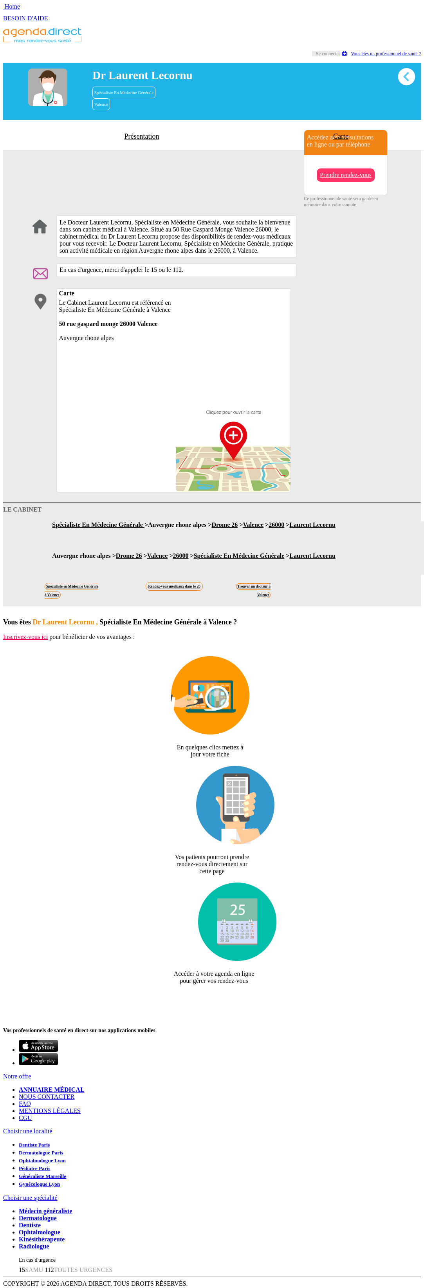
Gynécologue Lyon (39, 1184)
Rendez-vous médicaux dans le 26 (174, 586)
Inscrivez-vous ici (25, 636)
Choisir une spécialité (30, 1197)
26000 (276, 524)
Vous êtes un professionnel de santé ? (381, 53)
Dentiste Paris (34, 1145)
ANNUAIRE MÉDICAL (52, 1089)
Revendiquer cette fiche (212, 1000)
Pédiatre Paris (34, 1168)
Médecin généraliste (45, 1211)
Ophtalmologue (39, 1232)
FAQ (25, 1103)
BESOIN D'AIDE (26, 18)
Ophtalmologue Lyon (42, 1160)
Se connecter (328, 53)
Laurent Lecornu (312, 524)
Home (11, 6)
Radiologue (34, 1246)
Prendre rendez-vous (346, 175)
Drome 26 (224, 524)
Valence (101, 104)
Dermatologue (38, 1218)
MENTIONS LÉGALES (50, 1110)
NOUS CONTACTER (46, 1096)
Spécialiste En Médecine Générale (123, 92)
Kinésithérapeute (42, 1239)
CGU (25, 1117)
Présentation (141, 136)
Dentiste (30, 1225)
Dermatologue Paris (41, 1153)
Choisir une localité (27, 1131)
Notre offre (17, 1076)
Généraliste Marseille (42, 1176)
